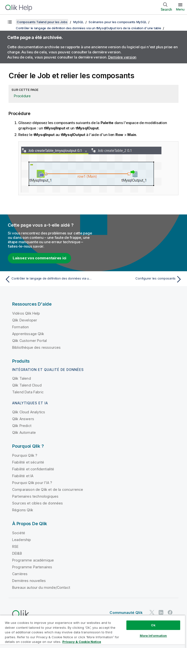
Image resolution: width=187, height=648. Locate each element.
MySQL (78, 22)
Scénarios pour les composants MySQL (118, 22)
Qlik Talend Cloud (27, 385)
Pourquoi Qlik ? (24, 455)
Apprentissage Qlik (28, 334)
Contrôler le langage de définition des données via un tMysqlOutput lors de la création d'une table (88, 28)
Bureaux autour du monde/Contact (41, 587)
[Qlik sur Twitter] (152, 612)
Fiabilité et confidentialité (33, 469)
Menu (180, 9)
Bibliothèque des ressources (36, 347)
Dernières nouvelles (29, 581)
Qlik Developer (24, 320)
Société (18, 533)
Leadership (21, 540)
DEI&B (17, 553)
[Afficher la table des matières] (9, 22)
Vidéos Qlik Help (26, 313)
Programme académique (33, 560)
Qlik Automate (24, 432)
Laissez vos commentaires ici (39, 258)
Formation (20, 327)
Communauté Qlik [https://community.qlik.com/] (126, 612)
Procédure (22, 96)
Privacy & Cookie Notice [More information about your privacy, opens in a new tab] (81, 642)
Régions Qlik (22, 510)
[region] (92, 631)
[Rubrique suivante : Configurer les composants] (139, 279)
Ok (153, 625)
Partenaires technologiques (35, 496)
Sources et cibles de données (37, 503)
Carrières (20, 574)
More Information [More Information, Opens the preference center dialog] (153, 636)
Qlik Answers (23, 419)
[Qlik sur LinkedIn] (161, 612)
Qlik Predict (21, 426)
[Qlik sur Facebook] (170, 612)
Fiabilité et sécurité (28, 462)
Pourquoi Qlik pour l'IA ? (32, 483)
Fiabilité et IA (22, 476)
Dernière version (122, 57)
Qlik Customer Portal (29, 341)
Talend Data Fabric (28, 392)
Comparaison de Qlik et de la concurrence (47, 489)
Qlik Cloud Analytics (28, 412)
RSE (15, 546)
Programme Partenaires (32, 567)
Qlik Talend (21, 378)
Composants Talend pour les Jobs (42, 22)
